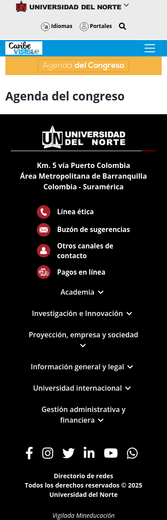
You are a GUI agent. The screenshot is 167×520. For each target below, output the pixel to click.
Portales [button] (96, 26)
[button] (122, 26)
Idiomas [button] (57, 26)
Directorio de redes (84, 476)
